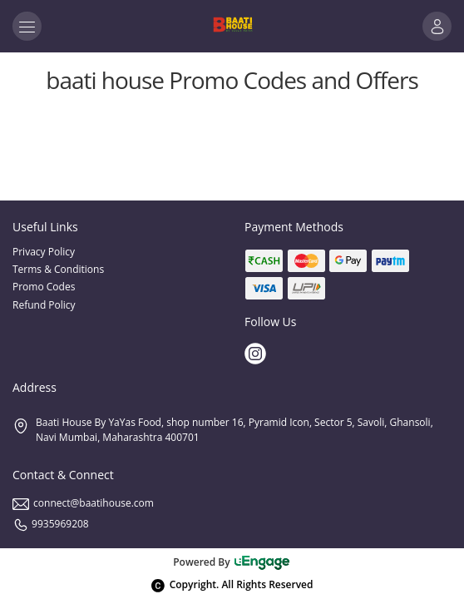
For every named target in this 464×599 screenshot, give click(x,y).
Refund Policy (44, 305)
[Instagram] (256, 355)
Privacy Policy (43, 252)
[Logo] (232, 26)
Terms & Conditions (58, 269)
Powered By (232, 562)
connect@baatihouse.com (83, 503)
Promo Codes (43, 287)
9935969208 (50, 524)
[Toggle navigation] (27, 26)
